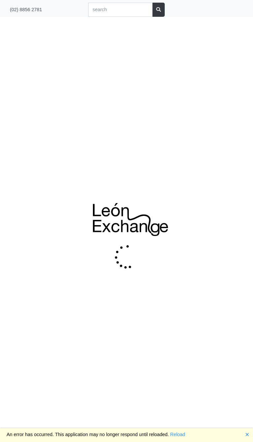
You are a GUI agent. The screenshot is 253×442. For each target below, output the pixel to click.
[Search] (120, 10)
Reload (177, 434)
